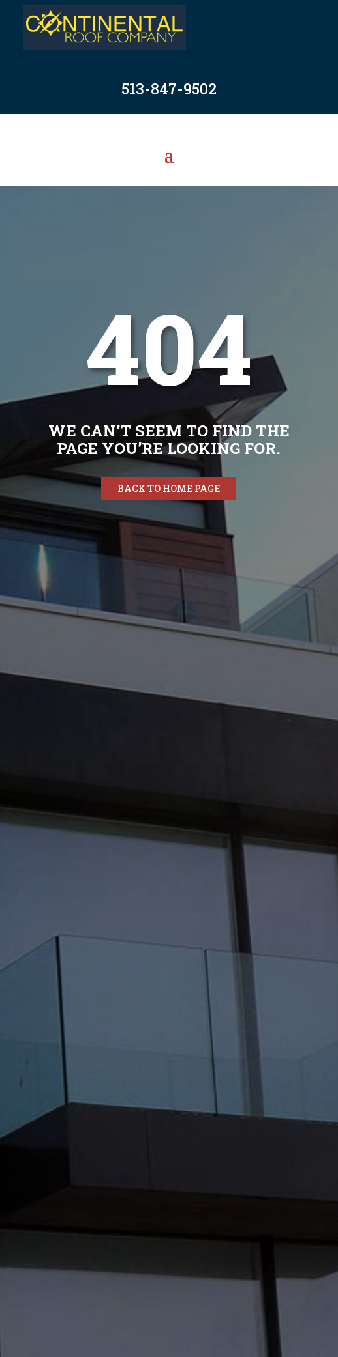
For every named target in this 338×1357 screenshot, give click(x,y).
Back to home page (168, 488)
